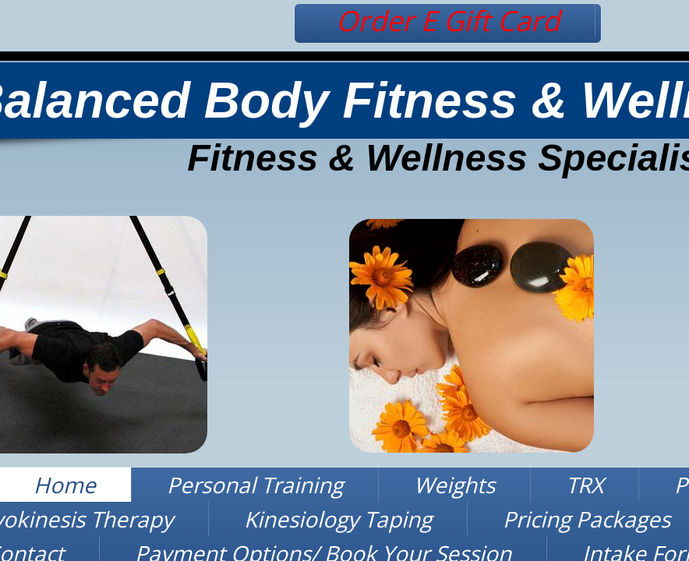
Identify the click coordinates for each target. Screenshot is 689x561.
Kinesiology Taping (338, 519)
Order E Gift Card (448, 21)
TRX (584, 484)
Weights (454, 484)
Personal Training (255, 484)
